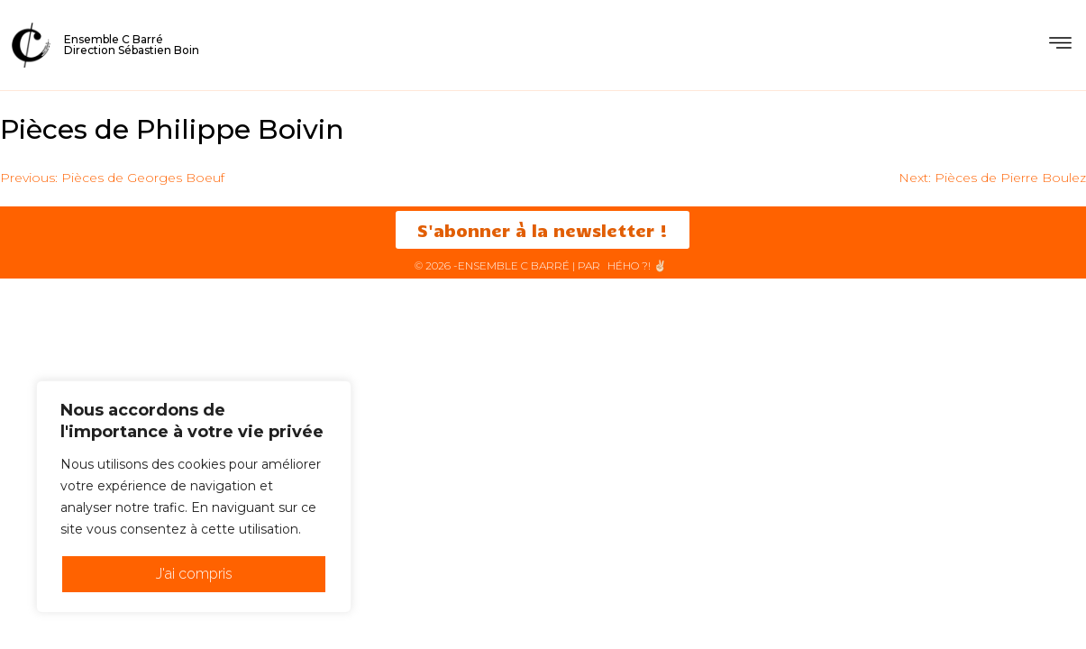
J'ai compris (194, 573)
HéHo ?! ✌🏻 (637, 265)
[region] (193, 496)
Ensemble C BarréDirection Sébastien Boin (131, 44)
